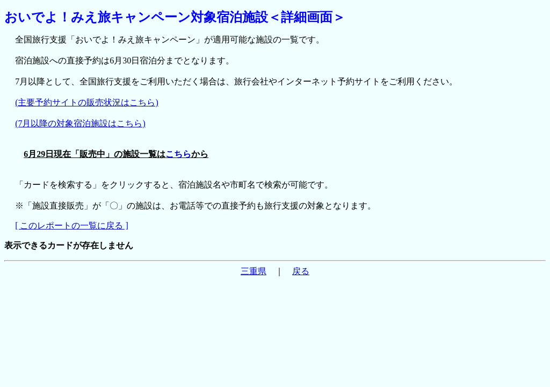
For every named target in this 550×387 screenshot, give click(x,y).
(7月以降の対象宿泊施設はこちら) (80, 123)
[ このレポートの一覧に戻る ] (71, 225)
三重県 (253, 271)
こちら (178, 154)
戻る (300, 271)
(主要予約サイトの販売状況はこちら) (86, 102)
